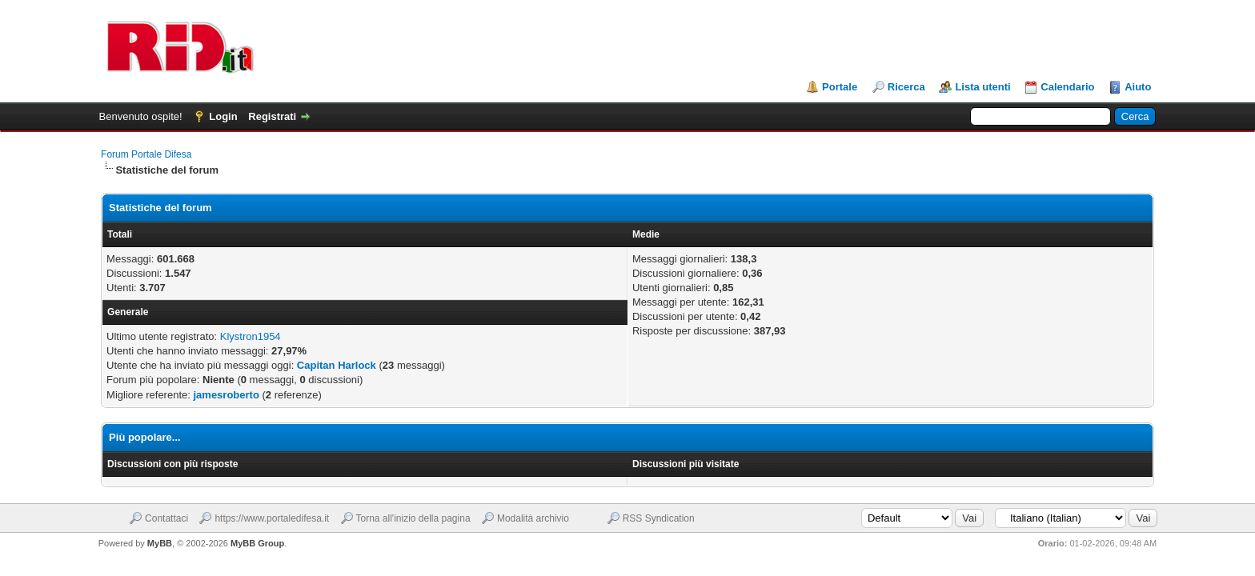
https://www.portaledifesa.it (272, 518)
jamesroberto (226, 395)
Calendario (1067, 87)
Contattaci (166, 518)
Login (223, 116)
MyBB (159, 543)
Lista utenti (982, 87)
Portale (839, 87)
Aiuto (1138, 87)
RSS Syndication (659, 518)
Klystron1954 (250, 336)
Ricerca (906, 87)
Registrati (272, 116)
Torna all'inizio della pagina (413, 518)
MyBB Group (257, 543)
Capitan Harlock (336, 365)
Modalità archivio (533, 518)
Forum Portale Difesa (146, 154)
